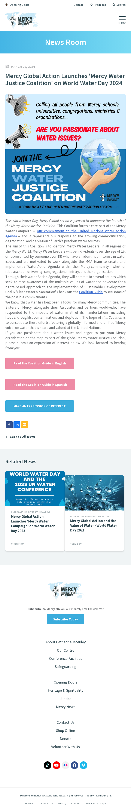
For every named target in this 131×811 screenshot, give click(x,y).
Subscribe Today (65, 619)
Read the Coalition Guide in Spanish (40, 385)
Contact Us (65, 722)
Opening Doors (65, 682)
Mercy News (65, 706)
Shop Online (65, 730)
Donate (78, 5)
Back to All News (23, 437)
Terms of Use (46, 803)
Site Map (29, 803)
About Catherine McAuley (66, 641)
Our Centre (65, 650)
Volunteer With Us (65, 746)
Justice (65, 698)
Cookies (75, 803)
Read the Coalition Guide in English (39, 363)
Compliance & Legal (95, 803)
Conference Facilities (65, 658)
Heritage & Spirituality (65, 690)
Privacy (62, 803)
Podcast (98, 5)
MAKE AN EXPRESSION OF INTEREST (39, 406)
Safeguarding (65, 666)
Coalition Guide (91, 292)
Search (121, 5)
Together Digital (103, 795)
